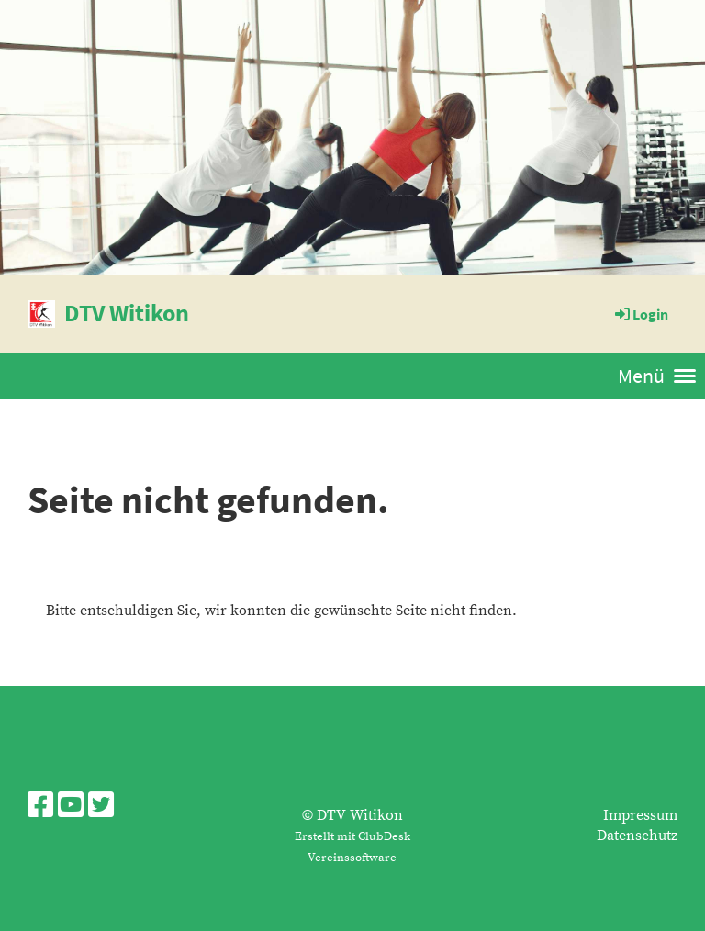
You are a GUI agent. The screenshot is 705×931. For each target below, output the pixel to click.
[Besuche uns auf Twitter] (101, 807)
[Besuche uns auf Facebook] (40, 807)
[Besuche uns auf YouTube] (71, 807)
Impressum (640, 815)
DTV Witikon (126, 312)
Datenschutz (637, 835)
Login (640, 314)
